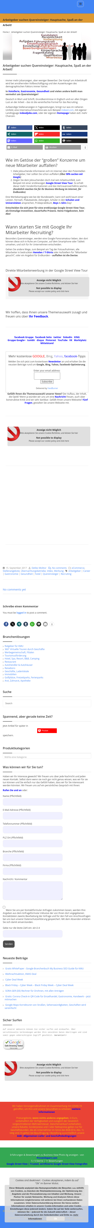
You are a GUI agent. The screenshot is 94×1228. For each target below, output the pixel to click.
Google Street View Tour (59, 183)
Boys (55, 203)
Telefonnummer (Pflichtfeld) (33, 826)
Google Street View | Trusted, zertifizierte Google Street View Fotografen (47, 1163)
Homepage (63, 113)
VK (70, 340)
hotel (38, 574)
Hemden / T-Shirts (43, 252)
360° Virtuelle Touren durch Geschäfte (24, 649)
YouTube (62, 340)
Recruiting (66, 574)
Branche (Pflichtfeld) (33, 854)
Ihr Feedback (38, 316)
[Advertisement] (47, 506)
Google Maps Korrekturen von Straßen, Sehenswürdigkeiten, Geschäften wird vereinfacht (45, 1006)
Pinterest (51, 340)
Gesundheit (42, 91)
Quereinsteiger (50, 574)
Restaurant (10, 661)
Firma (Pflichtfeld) (33, 868)
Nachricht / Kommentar (33, 885)
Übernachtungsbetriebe (33, 571)
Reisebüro (10, 668)
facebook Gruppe (23, 337)
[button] (19, 127)
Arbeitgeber (74, 571)
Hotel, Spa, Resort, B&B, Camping (22, 658)
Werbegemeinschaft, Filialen (19, 652)
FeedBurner (52, 388)
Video (50, 571)
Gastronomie (28, 91)
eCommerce (78, 568)
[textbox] (47, 757)
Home (6, 32)
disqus (40, 340)
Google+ (20, 340)
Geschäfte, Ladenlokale (17, 671)
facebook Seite (43, 337)
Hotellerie (14, 91)
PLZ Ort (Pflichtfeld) (33, 840)
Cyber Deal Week (14, 979)
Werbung (59, 571)
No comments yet (14, 589)
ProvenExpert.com (47, 1157)
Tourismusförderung (15, 655)
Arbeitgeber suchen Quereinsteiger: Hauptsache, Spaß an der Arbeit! (44, 32)
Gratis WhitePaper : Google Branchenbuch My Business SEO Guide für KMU (44, 968)
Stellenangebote (11, 571)
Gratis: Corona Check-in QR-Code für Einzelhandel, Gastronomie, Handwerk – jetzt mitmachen (48, 998)
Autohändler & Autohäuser (19, 665)
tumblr (31, 340)
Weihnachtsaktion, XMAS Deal (20, 974)
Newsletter (54, 361)
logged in (21, 612)
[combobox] (47, 755)
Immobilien (10, 674)
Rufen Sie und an (12, 790)
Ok (55, 1218)
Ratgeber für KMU (14, 646)
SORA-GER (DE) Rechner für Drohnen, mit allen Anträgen (34, 990)
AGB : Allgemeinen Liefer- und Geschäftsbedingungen (46, 1136)
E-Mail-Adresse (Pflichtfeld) (33, 812)
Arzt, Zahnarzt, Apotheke (17, 680)
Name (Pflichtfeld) (33, 799)
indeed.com (67, 110)
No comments (56, 568)
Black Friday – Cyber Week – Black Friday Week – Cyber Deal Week (39, 985)
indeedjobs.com (28, 113)
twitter (57, 337)
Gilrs (63, 203)
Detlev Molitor (39, 568)
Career (86, 571)
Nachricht (60, 396)
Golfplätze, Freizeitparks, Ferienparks (24, 677)
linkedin (67, 337)
